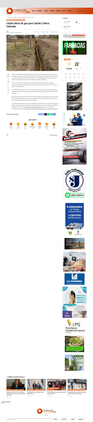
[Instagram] (68, 26)
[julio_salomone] (74, 182)
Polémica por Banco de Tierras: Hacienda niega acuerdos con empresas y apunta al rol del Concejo (15, 394)
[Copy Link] (45, 32)
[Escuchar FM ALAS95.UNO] (75, 34)
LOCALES (15, 390)
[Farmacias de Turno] (75, 47)
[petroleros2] (75, 325)
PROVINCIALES (23, 20)
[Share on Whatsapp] (8, 86)
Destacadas (10, 20)
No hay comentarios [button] (52, 138)
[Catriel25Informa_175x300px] (74, 218)
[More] (49, 32)
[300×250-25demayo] (74, 362)
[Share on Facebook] (41, 32)
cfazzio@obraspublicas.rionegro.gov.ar (34, 107)
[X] (80, 11)
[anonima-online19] (75, 278)
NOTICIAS (17, 20)
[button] (73, 11)
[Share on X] (43, 32)
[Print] (47, 32)
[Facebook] (79, 11)
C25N (7, 31)
